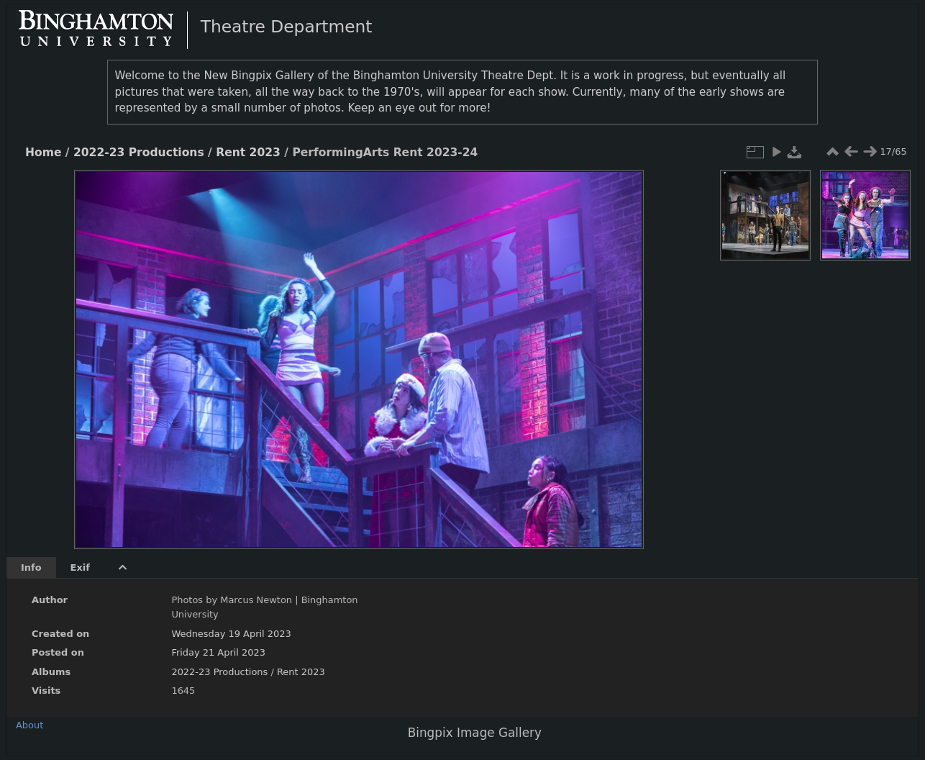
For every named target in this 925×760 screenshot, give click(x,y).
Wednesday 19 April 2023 (231, 633)
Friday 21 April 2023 (218, 652)
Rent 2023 (248, 152)
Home (43, 152)
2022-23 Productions (138, 152)
